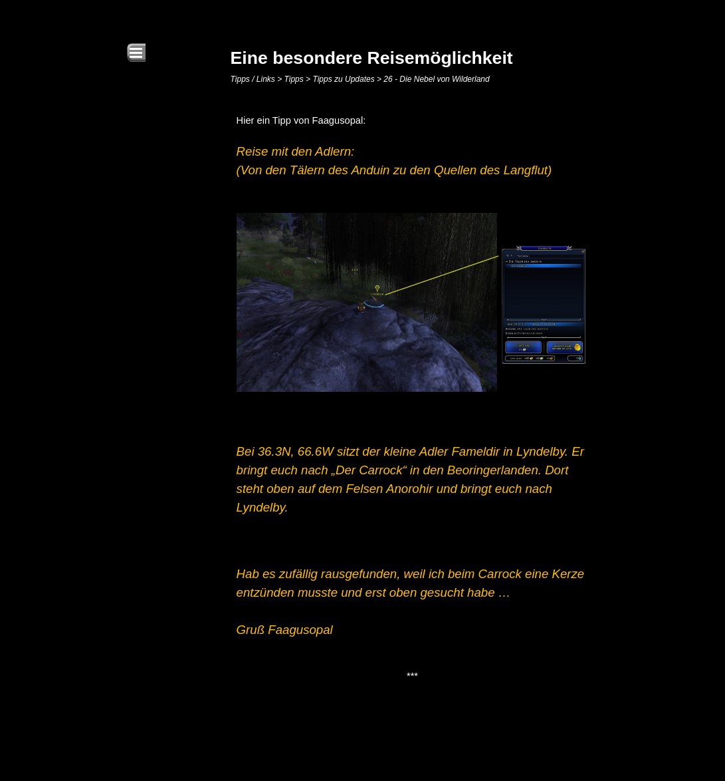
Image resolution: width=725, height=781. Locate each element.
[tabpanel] (413, 398)
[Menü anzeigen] (136, 52)
